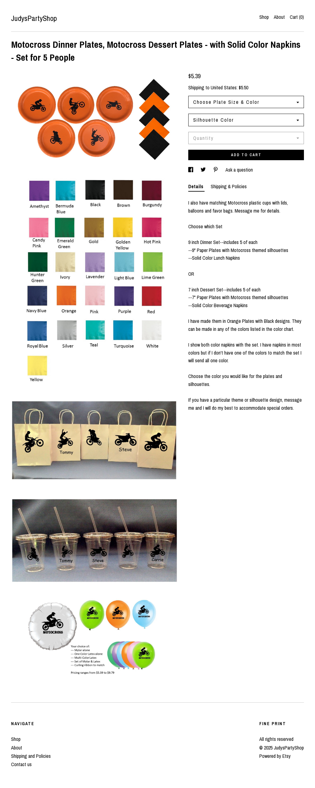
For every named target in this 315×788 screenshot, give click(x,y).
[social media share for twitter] (204, 169)
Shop (264, 17)
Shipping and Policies (31, 756)
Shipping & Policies (229, 186)
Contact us (21, 764)
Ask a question (239, 169)
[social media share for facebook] (191, 169)
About (279, 17)
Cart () (297, 17)
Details (196, 186)
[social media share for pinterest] (216, 169)
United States (224, 87)
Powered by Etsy (275, 756)
